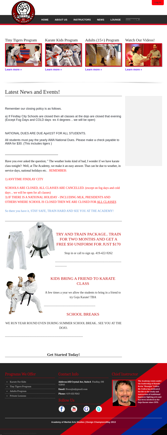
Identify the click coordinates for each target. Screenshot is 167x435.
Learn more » (13, 69)
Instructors (82, 19)
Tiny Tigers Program (20, 386)
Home (44, 19)
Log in (157, 2)
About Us (61, 19)
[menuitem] (133, 19)
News (100, 19)
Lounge (115, 19)
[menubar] (133, 19)
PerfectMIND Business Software (25, 433)
